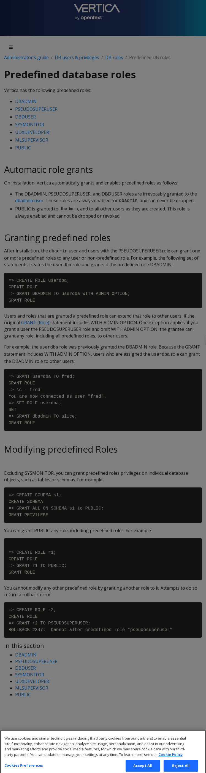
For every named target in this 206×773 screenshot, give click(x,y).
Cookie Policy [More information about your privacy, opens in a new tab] (170, 758)
